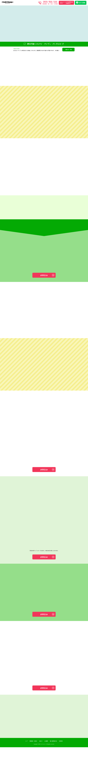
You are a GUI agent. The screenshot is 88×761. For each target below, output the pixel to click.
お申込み (44, 275)
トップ (26, 754)
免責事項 (61, 754)
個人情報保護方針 (53, 754)
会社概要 (46, 754)
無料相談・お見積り (33, 754)
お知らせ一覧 (68, 49)
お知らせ (40, 754)
